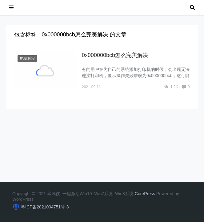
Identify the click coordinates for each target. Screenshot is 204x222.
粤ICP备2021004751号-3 (45, 206)
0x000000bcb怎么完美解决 (115, 55)
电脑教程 (27, 58)
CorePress (145, 193)
